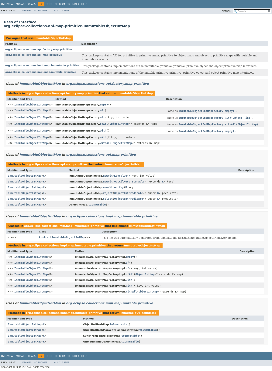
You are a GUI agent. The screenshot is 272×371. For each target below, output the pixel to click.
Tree (49, 4)
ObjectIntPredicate (128, 193)
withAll (105, 143)
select (108, 198)
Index (75, 4)
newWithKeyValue (115, 175)
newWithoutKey (113, 187)
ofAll (104, 123)
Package (20, 4)
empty (104, 104)
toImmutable (97, 204)
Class (32, 4)
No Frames (40, 10)
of (101, 110)
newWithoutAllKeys (116, 181)
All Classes (61, 10)
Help (84, 4)
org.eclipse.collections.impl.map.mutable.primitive (40, 72)
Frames (27, 10)
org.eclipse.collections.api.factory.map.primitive (39, 49)
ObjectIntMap (119, 123)
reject (108, 193)
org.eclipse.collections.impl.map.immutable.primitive (42, 65)
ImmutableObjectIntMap (52, 38)
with (103, 130)
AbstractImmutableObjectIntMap (62, 237)
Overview (7, 4)
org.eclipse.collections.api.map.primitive (33, 54)
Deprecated (62, 4)
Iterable (138, 181)
